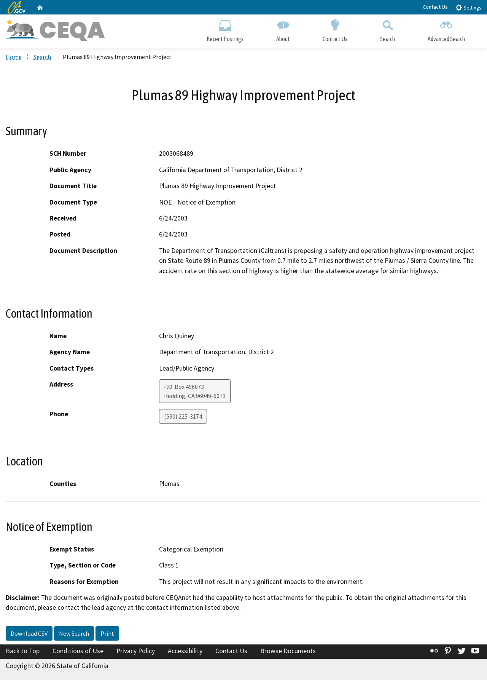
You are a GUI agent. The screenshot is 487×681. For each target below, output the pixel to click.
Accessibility (185, 651)
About (283, 29)
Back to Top (23, 651)
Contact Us (435, 6)
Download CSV (29, 634)
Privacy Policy (135, 651)
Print (107, 634)
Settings (468, 7)
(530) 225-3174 (183, 417)
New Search (74, 634)
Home (14, 57)
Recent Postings (225, 29)
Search (387, 29)
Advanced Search (446, 29)
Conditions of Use (78, 651)
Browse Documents (288, 651)
